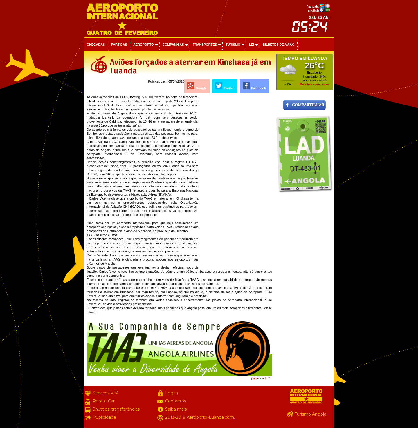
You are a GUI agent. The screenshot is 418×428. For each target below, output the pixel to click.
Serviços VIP (105, 393)
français (313, 6)
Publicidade (104, 417)
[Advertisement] (235, 182)
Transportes (205, 44)
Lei (251, 44)
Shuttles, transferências (116, 409)
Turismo (233, 44)
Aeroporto (143, 44)
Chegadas (96, 44)
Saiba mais (176, 409)
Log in (171, 393)
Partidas (119, 44)
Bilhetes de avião (278, 44)
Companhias (173, 44)
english (313, 10)
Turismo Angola (310, 414)
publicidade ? (260, 378)
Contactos (175, 401)
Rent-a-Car (104, 401)
